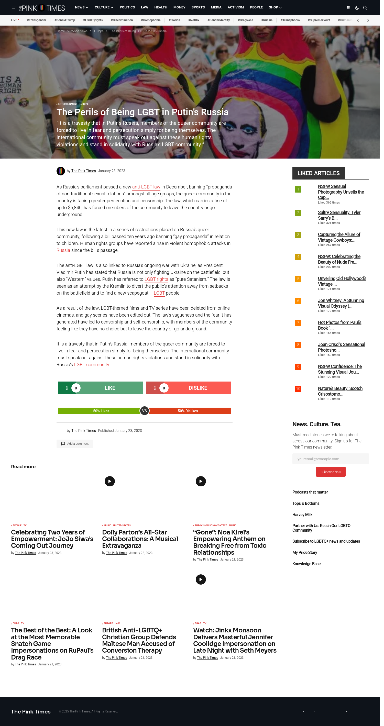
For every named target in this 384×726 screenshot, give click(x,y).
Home (61, 31)
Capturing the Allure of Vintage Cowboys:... (339, 237)
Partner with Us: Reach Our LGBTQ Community (321, 528)
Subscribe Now (331, 472)
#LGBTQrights (93, 20)
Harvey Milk (302, 515)
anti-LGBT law (146, 187)
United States (122, 525)
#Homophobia (150, 20)
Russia (63, 250)
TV (25, 525)
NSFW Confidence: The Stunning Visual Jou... (340, 369)
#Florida (174, 20)
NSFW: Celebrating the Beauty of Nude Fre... (339, 259)
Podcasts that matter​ (310, 492)
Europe (99, 31)
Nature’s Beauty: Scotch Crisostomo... (340, 391)
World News (79, 31)
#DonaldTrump (64, 20)
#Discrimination (122, 20)
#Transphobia (290, 20)
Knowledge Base (306, 564)
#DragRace (245, 20)
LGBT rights (156, 279)
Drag (16, 623)
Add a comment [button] (78, 443)
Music (107, 525)
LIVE (14, 20)
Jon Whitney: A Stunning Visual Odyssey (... (341, 303)
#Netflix (193, 20)
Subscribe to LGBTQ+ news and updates (326, 541)
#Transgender (37, 20)
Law (117, 623)
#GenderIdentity (218, 20)
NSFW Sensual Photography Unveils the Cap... (341, 192)
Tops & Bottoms (305, 503)
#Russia (267, 20)
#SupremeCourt (319, 20)
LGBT (159, 293)
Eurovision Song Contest (211, 525)
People (17, 525)
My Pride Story (304, 553)
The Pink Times (31, 711)
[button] (14, 8)
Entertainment (68, 104)
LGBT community (91, 364)
